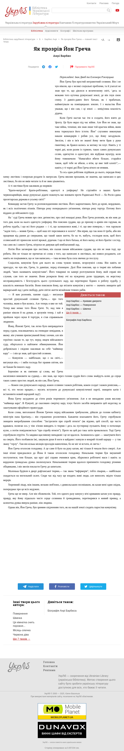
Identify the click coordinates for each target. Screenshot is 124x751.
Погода (115, 3)
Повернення (20, 613)
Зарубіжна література (46, 24)
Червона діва (21, 634)
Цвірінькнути (93, 586)
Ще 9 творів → (73, 312)
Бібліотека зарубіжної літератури (19, 39)
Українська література (18, 22)
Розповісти (62, 586)
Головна (49, 662)
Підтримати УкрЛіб (82, 66)
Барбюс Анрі (51, 39)
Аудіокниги (51, 30)
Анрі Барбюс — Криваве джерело (83, 301)
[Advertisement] (27, 123)
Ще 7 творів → (21, 639)
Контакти (91, 3)
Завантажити (118, 39)
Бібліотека (37, 30)
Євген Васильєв (72, 693)
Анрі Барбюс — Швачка (78, 308)
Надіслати (31, 586)
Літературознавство (84, 22)
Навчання (65, 22)
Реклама (103, 3)
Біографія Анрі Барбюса (79, 320)
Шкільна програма (83, 30)
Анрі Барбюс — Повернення (81, 305)
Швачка (17, 618)
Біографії (65, 30)
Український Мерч (107, 22)
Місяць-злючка (22, 630)
